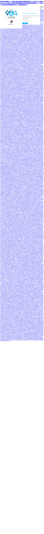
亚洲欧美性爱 (3, 303)
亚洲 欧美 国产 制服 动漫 (37, 44)
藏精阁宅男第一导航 (7, 143)
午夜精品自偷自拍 (8, 299)
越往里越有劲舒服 (25, 161)
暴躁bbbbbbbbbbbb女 (22, 172)
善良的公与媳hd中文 (9, 191)
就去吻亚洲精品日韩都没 (31, 156)
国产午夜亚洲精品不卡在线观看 (25, 92)
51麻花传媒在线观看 (9, 127)
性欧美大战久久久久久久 (11, 86)
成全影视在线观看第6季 (37, 331)
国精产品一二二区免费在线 (32, 294)
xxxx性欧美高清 (8, 221)
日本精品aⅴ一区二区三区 (24, 244)
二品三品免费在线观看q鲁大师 (17, 290)
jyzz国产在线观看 (38, 51)
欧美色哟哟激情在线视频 (13, 297)
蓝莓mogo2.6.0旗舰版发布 (29, 70)
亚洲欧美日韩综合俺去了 (8, 112)
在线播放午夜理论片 (33, 260)
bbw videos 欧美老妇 (18, 170)
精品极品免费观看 (38, 318)
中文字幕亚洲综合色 (38, 244)
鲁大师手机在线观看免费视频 (37, 152)
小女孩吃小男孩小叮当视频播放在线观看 (18, 325)
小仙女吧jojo (15, 113)
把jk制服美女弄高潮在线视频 (17, 139)
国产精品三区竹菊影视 (29, 180)
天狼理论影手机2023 (6, 129)
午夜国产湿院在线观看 (36, 332)
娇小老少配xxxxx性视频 (18, 319)
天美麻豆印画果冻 (40, 84)
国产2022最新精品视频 (25, 142)
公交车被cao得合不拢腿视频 (12, 169)
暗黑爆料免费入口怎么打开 (33, 28)
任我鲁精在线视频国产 (37, 210)
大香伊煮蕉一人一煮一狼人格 (8, 303)
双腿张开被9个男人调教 (28, 107)
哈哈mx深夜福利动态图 (19, 89)
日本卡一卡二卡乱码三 (22, 95)
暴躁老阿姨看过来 (5, 152)
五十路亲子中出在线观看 (20, 169)
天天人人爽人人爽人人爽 (38, 149)
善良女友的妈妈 (37, 109)
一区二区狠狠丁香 (23, 180)
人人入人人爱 (32, 27)
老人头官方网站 (8, 192)
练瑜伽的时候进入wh (15, 98)
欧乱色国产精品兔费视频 (40, 58)
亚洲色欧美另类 (37, 52)
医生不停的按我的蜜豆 (8, 213)
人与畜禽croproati (10, 295)
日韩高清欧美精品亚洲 (9, 28)
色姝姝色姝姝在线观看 (18, 102)
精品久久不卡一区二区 (21, 186)
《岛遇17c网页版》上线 (27, 257)
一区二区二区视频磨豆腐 (34, 288)
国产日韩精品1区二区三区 (21, 197)
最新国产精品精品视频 (6, 306)
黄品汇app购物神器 (22, 105)
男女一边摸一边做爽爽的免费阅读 (33, 199)
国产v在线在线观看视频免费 (29, 48)
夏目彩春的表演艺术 (40, 131)
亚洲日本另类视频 (15, 162)
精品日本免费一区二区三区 (38, 27)
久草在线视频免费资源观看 (25, 316)
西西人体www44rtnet (23, 87)
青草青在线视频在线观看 (22, 143)
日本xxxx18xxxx (20, 316)
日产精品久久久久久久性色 (33, 77)
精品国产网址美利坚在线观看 (33, 171)
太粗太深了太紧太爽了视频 (16, 277)
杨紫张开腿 (25, 109)
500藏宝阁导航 (14, 263)
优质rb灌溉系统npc (29, 83)
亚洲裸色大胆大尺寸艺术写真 (31, 336)
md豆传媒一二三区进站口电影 (12, 90)
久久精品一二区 (20, 334)
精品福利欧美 (4, 28)
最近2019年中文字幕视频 (25, 199)
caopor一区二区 (32, 212)
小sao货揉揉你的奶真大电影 (19, 41)
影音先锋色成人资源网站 (8, 190)
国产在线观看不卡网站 (35, 159)
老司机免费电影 (39, 77)
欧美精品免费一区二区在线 (16, 136)
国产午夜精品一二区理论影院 (17, 158)
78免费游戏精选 (22, 309)
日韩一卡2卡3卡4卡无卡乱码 (4, 269)
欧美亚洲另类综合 (26, 29)
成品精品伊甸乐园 (12, 266)
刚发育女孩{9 (10, 263)
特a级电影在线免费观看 (19, 43)
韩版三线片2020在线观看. (33, 110)
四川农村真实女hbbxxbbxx (14, 118)
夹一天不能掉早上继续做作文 (14, 197)
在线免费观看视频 (16, 142)
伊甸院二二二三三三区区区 (14, 174)
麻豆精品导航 (22, 247)
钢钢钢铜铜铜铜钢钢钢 (5, 101)
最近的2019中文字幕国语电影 (14, 196)
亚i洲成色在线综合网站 (37, 257)
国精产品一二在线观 (7, 280)
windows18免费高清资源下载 (24, 243)
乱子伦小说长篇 (39, 253)
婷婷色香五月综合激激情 (14, 128)
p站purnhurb (23, 70)
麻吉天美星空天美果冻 (32, 64)
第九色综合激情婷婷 (12, 332)
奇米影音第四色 (22, 227)
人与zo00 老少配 (38, 87)
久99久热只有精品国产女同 (11, 281)
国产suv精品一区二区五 (34, 259)
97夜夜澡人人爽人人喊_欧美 (26, 176)
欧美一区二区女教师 (12, 92)
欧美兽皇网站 (6, 113)
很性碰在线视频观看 (30, 206)
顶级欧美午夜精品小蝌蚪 (9, 126)
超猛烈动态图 (15, 111)
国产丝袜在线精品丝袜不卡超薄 (20, 336)
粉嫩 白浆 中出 (6, 243)
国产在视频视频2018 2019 (17, 49)
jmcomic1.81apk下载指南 (35, 74)
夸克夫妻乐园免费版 (28, 295)
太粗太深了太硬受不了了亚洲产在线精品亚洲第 (8, 142)
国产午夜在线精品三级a (33, 224)
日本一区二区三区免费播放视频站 (25, 200)
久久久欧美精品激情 (14, 318)
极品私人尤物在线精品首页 (23, 310)
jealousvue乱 (26, 74)
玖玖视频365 (33, 87)
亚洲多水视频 (37, 155)
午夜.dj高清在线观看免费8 (29, 277)
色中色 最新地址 (27, 203)
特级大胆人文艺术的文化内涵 (6, 297)
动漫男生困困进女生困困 (27, 284)
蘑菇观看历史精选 (32, 49)
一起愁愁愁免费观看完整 (11, 102)
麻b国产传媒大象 (24, 196)
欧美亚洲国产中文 (16, 221)
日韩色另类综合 (5, 323)
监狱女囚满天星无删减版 (11, 99)
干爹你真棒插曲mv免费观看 (24, 255)
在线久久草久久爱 (18, 210)
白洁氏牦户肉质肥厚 (9, 302)
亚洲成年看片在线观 (37, 63)
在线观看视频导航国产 (37, 92)
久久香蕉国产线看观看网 (6, 317)
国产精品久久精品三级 (10, 274)
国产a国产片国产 (20, 162)
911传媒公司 (39, 256)
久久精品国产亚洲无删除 (15, 253)
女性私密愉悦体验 (4, 331)
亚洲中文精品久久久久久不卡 (15, 124)
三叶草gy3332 (15, 134)
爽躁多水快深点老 (4, 215)
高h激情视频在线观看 (36, 236)
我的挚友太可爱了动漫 (40, 326)
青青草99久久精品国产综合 (30, 109)
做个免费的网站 (10, 63)
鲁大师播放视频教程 (33, 114)
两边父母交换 (21, 284)
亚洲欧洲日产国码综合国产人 (28, 238)
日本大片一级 (18, 306)
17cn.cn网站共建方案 (3, 325)
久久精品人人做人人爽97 (21, 74)
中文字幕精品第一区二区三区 (24, 154)
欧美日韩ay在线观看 (13, 222)
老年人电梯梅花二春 (25, 252)
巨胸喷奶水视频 (34, 266)
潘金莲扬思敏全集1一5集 (33, 278)
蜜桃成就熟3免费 (32, 126)
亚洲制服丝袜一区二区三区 (13, 291)
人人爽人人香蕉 (26, 186)
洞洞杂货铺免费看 (11, 244)
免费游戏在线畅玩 (17, 99)
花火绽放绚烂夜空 (7, 194)
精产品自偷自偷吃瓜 (38, 203)
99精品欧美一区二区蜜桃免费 (38, 83)
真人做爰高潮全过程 (20, 57)
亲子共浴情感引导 (23, 121)
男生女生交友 (20, 118)
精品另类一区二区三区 (12, 61)
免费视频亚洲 (41, 155)
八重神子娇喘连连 (30, 168)
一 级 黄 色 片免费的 (20, 205)
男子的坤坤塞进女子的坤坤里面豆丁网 (14, 181)
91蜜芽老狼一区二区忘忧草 (10, 265)
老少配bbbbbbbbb (11, 158)
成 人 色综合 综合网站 (38, 200)
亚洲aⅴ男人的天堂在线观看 (17, 180)
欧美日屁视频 (4, 126)
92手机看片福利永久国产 (6, 92)
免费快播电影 (2, 128)
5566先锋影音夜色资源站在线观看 (7, 298)
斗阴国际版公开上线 (21, 109)
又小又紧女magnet (5, 222)
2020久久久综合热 (11, 105)
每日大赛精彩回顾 (11, 276)
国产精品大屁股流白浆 (31, 112)
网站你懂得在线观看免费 (29, 266)
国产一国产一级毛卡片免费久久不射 (5, 120)
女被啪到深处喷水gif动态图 (13, 114)
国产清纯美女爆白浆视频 (5, 155)
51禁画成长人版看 (30, 90)
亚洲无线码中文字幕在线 (6, 291)
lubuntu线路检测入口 (41, 269)
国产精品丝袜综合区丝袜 (6, 180)
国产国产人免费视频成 (12, 329)
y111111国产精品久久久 (27, 136)
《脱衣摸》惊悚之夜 (33, 51)
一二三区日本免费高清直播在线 (34, 54)
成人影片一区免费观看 (22, 262)
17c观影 (38, 281)
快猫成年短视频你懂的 (34, 281)
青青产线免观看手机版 (20, 304)
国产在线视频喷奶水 (22, 33)
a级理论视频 (25, 209)
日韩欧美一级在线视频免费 (18, 184)
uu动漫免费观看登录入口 (34, 121)
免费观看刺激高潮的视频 (34, 253)
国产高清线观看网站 (18, 282)
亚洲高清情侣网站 (4, 51)
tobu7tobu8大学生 (9, 278)
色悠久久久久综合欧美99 (38, 247)
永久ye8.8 (35, 175)
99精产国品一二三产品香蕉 (36, 191)
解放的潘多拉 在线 (40, 194)
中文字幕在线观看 (31, 225)
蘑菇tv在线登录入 (2, 190)
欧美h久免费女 (30, 102)
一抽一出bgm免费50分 (35, 168)
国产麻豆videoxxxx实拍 (25, 337)
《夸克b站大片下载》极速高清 (9, 111)
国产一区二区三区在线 (38, 186)
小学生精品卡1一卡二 (7, 164)
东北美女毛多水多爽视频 (18, 61)
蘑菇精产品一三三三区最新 (29, 127)
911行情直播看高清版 (40, 238)
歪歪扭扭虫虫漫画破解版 (13, 55)
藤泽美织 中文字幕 (27, 28)
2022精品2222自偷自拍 (13, 170)
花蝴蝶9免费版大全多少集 (23, 303)
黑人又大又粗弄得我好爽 (15, 161)
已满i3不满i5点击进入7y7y (11, 271)
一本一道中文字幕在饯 (14, 252)
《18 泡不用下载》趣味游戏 (10, 249)
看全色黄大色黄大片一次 (19, 35)
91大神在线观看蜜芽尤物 (30, 111)
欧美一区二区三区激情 (31, 272)
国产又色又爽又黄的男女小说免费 (17, 322)
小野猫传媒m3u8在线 (24, 165)
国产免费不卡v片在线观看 (16, 303)
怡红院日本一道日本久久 (37, 79)
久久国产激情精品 (27, 79)
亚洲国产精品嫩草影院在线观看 (25, 164)
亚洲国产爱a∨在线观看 (17, 29)
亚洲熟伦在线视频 (19, 318)
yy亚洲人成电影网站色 (18, 73)
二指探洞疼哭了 (8, 284)
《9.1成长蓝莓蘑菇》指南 (38, 320)
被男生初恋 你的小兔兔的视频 (21, 159)
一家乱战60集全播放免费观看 (7, 246)
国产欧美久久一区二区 (8, 118)
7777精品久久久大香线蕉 (37, 91)
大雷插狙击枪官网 (18, 256)
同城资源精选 (4, 249)
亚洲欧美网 (29, 319)
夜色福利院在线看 (19, 263)
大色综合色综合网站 (40, 250)
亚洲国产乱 (3, 133)
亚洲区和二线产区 (30, 194)
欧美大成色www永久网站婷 (11, 43)
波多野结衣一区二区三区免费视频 (7, 231)
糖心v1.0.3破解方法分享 (35, 132)
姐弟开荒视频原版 (12, 206)
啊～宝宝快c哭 (20, 64)
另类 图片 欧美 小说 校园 (12, 336)
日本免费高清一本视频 (38, 303)
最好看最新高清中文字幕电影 (10, 96)
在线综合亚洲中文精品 (31, 85)
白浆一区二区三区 (14, 275)
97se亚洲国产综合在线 (36, 172)
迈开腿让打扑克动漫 (33, 209)
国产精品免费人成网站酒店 (37, 237)
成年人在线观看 (12, 65)
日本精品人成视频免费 (39, 260)
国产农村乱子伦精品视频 (14, 57)
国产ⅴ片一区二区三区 (9, 151)
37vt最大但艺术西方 (33, 41)
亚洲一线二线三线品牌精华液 (9, 154)
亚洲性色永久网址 (40, 36)
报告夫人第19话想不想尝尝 (24, 120)
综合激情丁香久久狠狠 (18, 329)
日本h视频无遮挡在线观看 (27, 114)
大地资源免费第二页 (3, 70)
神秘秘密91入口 (12, 83)
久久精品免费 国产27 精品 (32, 255)
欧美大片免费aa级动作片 (10, 91)
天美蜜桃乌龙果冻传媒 (27, 326)
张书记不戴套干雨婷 (14, 298)
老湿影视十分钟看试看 (10, 331)
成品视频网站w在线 (41, 189)
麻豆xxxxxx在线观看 (27, 328)
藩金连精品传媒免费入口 (16, 150)
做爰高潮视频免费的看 (10, 139)
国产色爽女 (14, 63)
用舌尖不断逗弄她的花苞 (7, 211)
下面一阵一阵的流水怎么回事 (10, 203)
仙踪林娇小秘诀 (36, 192)
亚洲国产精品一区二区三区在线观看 (12, 171)
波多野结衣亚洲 (35, 214)
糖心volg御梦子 (6, 115)
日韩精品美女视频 (6, 107)
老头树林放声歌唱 (24, 115)
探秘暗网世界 (23, 288)
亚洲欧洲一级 (16, 249)
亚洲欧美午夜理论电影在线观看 (11, 168)
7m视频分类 (31, 236)
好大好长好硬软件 (37, 279)
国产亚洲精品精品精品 (22, 181)
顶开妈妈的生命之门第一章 (21, 140)
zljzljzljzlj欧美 (23, 49)
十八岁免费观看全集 (38, 196)
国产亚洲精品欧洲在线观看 (24, 293)
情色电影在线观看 (26, 232)
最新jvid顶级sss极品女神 (6, 332)
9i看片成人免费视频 (6, 276)
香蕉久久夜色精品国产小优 (25, 25)
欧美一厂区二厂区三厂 (19, 212)
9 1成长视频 (6, 89)
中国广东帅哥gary (34, 301)
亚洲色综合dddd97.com (39, 309)
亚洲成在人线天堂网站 (25, 128)
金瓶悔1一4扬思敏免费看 (31, 297)
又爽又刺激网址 (24, 170)
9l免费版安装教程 (30, 254)
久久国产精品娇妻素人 (20, 252)
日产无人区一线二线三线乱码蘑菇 (16, 123)
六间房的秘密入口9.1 (31, 47)
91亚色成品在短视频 (6, 326)
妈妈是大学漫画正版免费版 (12, 232)
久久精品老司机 (34, 217)
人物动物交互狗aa (12, 236)
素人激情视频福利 (13, 256)
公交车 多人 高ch (22, 80)
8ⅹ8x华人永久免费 (27, 77)
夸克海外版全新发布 (22, 299)
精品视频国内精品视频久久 (24, 102)
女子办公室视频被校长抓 (8, 256)
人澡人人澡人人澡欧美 (5, 214)
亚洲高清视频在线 (24, 61)
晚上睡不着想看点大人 (30, 30)
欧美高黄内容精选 (16, 317)
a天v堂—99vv (12, 148)
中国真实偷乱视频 (39, 195)
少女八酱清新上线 (10, 146)
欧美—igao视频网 (13, 319)
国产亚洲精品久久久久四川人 (20, 171)
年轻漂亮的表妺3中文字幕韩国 (27, 269)
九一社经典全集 (39, 32)
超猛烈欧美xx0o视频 (37, 120)
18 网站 (40, 104)
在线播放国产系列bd (8, 318)
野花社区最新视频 (29, 323)
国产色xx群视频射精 (12, 175)
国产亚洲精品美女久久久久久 (4, 146)
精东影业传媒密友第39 (16, 326)
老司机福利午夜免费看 (5, 172)
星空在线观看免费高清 (28, 27)
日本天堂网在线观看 (20, 236)
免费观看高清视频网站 (19, 337)
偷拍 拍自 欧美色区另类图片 (27, 202)
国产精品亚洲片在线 (30, 244)
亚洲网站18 (29, 187)
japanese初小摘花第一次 (5, 102)
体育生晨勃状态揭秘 (34, 268)
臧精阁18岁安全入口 (3, 272)
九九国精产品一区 (14, 46)
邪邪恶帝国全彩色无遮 (17, 83)
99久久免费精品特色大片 (32, 35)
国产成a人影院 (39, 110)
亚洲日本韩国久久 (8, 35)
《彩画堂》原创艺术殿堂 (35, 276)
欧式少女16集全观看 (16, 254)
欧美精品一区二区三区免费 (20, 268)
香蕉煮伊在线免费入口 (35, 43)
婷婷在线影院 (26, 296)
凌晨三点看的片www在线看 (6, 83)
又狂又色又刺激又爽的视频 (27, 246)
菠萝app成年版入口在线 (10, 257)
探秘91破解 (29, 260)
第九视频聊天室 (22, 150)
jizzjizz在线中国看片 (14, 137)
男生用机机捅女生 (4, 171)
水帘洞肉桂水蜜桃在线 (5, 49)
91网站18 (36, 272)
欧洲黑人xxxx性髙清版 (27, 227)
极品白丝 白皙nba (4, 130)
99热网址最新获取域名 (15, 45)
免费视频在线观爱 (41, 321)
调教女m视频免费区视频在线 (20, 133)
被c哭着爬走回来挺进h (22, 86)
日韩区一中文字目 (31, 89)
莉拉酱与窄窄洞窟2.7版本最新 (18, 115)
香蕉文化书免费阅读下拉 (37, 184)
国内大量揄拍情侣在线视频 (34, 269)
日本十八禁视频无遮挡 (5, 39)
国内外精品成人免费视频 (18, 129)
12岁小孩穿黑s (24, 96)
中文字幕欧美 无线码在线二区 (31, 115)
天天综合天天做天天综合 (20, 321)
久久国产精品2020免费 (15, 231)
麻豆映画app (31, 339)
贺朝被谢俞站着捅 (31, 332)
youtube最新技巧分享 (18, 30)
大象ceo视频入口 (37, 60)
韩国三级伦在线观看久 (11, 29)
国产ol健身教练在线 (23, 281)
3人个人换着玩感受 (14, 28)
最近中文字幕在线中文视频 (21, 79)
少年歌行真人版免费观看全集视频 (19, 246)
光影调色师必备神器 (5, 63)
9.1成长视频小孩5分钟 (25, 76)
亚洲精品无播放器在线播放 (23, 265)
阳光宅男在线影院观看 (18, 281)
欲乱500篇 (20, 151)
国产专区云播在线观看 (38, 154)
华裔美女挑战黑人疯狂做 (8, 177)
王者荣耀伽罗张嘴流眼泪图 (36, 262)
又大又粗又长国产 (2, 213)
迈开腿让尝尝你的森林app (33, 312)
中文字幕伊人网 (15, 304)
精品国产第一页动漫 (38, 255)
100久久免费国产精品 (20, 177)
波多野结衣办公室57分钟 (5, 335)
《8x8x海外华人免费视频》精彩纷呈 (33, 80)
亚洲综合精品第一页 (16, 172)
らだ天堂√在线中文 (21, 301)
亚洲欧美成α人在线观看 (31, 329)
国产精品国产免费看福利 (37, 111)
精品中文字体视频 (34, 228)
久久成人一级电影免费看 (25, 64)
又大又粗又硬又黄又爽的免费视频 (37, 181)
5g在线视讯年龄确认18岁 (25, 137)
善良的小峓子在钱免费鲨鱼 (6, 254)
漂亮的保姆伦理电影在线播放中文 (6, 300)
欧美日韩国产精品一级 (11, 101)
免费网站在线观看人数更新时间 (12, 145)
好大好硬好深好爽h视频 (15, 151)
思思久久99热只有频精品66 (10, 323)
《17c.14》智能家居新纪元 (26, 58)
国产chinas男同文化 (7, 149)
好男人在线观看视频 (34, 234)
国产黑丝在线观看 (35, 38)
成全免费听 (35, 212)
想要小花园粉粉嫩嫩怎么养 (25, 279)
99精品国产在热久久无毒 (10, 288)
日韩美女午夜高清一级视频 (16, 68)
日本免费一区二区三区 (23, 83)
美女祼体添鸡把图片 (7, 293)
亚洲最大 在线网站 (30, 302)
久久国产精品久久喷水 (40, 231)
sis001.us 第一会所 (13, 328)
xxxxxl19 (16, 259)
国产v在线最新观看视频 (23, 276)
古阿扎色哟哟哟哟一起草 (9, 70)
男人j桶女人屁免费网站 (33, 271)
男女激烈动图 (28, 196)
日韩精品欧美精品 (19, 121)
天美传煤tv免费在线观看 (25, 302)
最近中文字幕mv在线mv (31, 315)
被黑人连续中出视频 (32, 200)
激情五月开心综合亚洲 (5, 88)
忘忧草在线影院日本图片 (20, 114)
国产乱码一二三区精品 (21, 211)
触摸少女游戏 (8, 312)
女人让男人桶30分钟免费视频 (5, 287)
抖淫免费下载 (18, 243)
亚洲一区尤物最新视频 (31, 241)
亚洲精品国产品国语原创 (3, 50)
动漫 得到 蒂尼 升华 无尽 (27, 45)
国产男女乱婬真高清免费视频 (34, 328)
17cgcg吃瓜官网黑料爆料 (17, 240)
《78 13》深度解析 (30, 325)
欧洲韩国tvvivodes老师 (30, 117)
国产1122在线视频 (35, 33)
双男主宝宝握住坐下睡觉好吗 (28, 301)
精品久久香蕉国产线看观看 (22, 127)
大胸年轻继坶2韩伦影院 (11, 49)
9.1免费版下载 (17, 328)
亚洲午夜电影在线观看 (38, 151)
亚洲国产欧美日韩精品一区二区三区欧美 (31, 67)
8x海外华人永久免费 (15, 334)
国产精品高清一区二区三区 (37, 165)
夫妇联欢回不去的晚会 (21, 98)
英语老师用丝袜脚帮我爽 (15, 285)
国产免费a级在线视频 (7, 260)
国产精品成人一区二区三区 (15, 117)
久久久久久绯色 (4, 124)
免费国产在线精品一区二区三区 (19, 332)
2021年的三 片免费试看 (22, 174)
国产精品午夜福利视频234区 (26, 57)
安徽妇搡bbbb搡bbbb (25, 90)
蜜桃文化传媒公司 (13, 35)
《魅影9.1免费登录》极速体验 (38, 167)
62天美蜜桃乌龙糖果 (22, 235)
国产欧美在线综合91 (12, 165)
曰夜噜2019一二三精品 (26, 89)
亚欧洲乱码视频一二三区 (27, 190)
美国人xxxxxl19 (37, 316)
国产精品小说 (8, 65)
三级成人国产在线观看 (16, 52)
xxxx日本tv (5, 80)
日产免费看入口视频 (5, 244)
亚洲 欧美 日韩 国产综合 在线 (7, 339)
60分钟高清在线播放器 (25, 194)
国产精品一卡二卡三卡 (22, 295)
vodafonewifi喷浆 (36, 329)
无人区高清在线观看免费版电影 (5, 329)
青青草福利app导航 (16, 234)
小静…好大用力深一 (13, 255)
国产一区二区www (5, 68)
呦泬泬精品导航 (4, 96)
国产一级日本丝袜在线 (32, 26)
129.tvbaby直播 (41, 52)
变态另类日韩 (23, 307)
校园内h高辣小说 (15, 219)
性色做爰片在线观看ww (32, 108)
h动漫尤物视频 (30, 104)
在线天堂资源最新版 (24, 323)
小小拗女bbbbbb (37, 108)
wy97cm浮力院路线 (4, 44)
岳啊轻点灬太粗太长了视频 (30, 331)
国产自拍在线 (20, 176)
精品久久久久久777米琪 (16, 273)
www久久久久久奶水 (3, 322)
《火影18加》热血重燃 (20, 167)
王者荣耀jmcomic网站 (14, 133)
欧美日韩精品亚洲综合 (10, 130)
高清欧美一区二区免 (14, 167)
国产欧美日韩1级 (9, 124)
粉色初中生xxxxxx (25, 320)
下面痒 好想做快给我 (3, 212)
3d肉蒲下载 (6, 227)
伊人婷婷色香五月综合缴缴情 (6, 255)
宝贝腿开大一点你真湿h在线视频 (37, 30)
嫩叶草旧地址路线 (26, 133)
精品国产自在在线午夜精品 (20, 134)
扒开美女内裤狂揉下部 (33, 105)
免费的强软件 (24, 335)
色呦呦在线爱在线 (10, 173)
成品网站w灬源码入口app (12, 132)
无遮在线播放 (25, 38)
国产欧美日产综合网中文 (30, 175)
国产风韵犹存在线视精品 (39, 174)
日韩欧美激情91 (32, 79)
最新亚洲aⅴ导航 (19, 274)
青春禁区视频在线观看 (32, 186)
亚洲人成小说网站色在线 (9, 322)
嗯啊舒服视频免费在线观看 (4, 85)
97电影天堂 (4, 52)
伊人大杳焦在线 (29, 216)
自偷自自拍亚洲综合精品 (38, 287)
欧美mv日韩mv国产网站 (6, 159)
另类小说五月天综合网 (3, 110)
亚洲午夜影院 (40, 192)
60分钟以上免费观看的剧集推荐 (33, 250)
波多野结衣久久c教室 (5, 162)
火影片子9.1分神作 (3, 93)
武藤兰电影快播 (33, 202)
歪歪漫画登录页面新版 (30, 178)
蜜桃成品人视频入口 (13, 164)
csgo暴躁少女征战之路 (34, 146)
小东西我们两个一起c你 (25, 233)
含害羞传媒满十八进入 (17, 216)
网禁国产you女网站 (25, 32)
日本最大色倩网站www (25, 322)
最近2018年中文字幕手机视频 (14, 272)
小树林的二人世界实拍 (35, 239)
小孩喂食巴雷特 (6, 304)
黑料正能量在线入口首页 (9, 273)
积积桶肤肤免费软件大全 (13, 210)
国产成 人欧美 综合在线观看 (37, 73)
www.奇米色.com (19, 137)
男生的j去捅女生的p (17, 284)
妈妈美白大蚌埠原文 (15, 110)
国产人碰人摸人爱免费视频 (9, 212)
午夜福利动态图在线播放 (10, 215)
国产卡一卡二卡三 (40, 239)
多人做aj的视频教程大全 (15, 186)
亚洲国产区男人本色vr (29, 66)
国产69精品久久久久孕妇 (30, 300)
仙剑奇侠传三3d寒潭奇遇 (36, 290)
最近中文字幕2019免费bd (26, 278)
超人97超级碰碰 (33, 307)
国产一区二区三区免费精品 (26, 41)
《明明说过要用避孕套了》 (5, 30)
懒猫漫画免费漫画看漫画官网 (18, 155)
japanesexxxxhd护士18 (34, 177)
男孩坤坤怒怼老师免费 (27, 219)
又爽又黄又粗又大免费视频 (9, 93)
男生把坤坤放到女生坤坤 (7, 328)
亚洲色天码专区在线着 (32, 232)
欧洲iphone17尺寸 (12, 338)
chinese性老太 (24, 132)
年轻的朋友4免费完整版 (16, 224)
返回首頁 (25, 23)
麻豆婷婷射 (40, 124)
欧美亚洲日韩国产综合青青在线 (4, 232)
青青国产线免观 (4, 98)
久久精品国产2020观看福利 (28, 221)
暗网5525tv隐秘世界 (40, 265)
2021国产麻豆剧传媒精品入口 (10, 147)
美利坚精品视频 (14, 70)
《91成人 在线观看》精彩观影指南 (16, 302)
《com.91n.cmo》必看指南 (29, 282)
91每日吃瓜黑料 (14, 218)
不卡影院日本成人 (31, 92)
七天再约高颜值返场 (27, 105)
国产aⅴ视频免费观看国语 (31, 44)
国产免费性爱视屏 (5, 43)
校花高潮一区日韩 (33, 140)
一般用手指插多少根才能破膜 (39, 42)
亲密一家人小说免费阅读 (36, 233)
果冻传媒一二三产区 (23, 193)
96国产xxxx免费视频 (33, 196)
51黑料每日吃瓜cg (2, 176)
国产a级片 (19, 84)
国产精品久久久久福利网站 (10, 44)
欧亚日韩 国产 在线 (15, 74)
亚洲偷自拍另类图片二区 (5, 105)
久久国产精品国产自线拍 (24, 260)
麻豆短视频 (23, 203)
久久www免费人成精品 (19, 199)
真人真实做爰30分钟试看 (23, 217)
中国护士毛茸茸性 (18, 175)
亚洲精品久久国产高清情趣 (31, 71)
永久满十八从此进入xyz (17, 276)
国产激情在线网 (35, 339)
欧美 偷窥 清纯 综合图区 (13, 306)
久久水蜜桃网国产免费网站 (3, 36)
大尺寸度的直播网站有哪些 (13, 159)
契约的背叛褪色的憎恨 (20, 297)
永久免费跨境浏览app (18, 92)
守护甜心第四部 (20, 110)
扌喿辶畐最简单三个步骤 (33, 183)
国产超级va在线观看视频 (13, 268)
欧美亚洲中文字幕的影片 (37, 338)
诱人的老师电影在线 (20, 39)
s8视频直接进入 (30, 274)
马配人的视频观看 (4, 64)
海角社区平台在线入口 (11, 202)
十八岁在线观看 (22, 136)
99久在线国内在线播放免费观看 (9, 66)
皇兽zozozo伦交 (18, 300)
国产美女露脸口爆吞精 (7, 268)
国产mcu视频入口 (32, 169)
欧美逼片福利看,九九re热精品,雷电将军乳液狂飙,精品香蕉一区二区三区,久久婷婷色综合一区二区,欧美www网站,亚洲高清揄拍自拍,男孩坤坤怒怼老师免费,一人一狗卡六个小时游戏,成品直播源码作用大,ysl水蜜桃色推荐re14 (22, 3)
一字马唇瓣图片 (9, 241)
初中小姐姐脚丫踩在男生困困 (15, 278)
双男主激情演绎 (13, 260)
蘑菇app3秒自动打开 (15, 36)
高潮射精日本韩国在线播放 (33, 158)
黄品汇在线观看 (33, 45)
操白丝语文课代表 (22, 93)
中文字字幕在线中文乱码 (15, 156)
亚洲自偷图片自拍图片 (18, 168)
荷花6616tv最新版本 (32, 230)
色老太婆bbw (7, 181)
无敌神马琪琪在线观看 (17, 88)
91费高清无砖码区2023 (12, 208)
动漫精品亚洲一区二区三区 (6, 316)
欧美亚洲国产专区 (37, 113)
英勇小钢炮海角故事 (24, 46)
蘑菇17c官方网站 (18, 63)
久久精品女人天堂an (38, 285)
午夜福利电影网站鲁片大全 (14, 51)
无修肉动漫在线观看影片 (12, 233)
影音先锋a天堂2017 (17, 309)
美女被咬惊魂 (3, 48)
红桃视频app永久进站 (24, 319)
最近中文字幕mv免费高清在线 (13, 243)
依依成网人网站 (21, 271)
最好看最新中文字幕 (32, 93)
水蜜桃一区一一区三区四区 (3, 320)
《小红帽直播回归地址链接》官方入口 (22, 331)
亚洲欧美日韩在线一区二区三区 (21, 250)
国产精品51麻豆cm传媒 (40, 99)
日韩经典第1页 (5, 307)
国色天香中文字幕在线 (22, 69)
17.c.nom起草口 (38, 217)
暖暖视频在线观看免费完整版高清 (32, 76)
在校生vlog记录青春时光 (32, 203)
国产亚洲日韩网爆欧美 (11, 88)
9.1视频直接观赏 (28, 99)
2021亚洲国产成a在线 (5, 202)
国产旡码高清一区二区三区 (33, 284)
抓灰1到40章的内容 (27, 197)
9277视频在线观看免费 (32, 279)
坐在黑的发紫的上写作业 (31, 120)
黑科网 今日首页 (28, 281)
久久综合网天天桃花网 (30, 38)
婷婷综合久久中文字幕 (36, 101)
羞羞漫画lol (16, 236)
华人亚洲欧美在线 (6, 61)
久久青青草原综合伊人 (29, 65)
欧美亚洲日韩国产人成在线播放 (34, 189)
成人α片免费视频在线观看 (16, 60)
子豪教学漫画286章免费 (35, 124)
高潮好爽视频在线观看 (4, 183)
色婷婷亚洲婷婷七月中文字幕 (32, 313)
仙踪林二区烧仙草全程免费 (39, 69)
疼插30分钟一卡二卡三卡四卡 (22, 339)
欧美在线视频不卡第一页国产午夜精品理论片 (16, 312)
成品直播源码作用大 (31, 296)
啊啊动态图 (26, 299)
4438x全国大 (27, 126)
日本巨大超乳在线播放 (21, 209)
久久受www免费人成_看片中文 (18, 67)
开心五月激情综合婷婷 (16, 191)
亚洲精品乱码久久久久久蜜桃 (23, 124)
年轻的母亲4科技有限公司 (34, 98)
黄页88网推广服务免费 (12, 309)
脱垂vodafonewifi (21, 254)
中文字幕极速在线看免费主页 (25, 158)
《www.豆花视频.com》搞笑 (34, 249)
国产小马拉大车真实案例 (18, 165)
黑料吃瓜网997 (9, 77)
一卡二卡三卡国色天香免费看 (18, 96)
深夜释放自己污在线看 (28, 259)
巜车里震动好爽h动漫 (23, 65)
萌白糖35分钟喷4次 (27, 60)
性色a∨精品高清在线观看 (3, 240)
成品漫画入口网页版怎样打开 (24, 145)
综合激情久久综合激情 (30, 101)
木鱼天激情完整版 (2, 250)
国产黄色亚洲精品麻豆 (33, 326)
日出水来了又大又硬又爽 (14, 250)
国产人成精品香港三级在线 (20, 47)
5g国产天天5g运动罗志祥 (34, 187)
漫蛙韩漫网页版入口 (16, 195)
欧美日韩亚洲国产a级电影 (5, 158)
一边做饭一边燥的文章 (10, 290)
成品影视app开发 (22, 106)
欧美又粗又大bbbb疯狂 (35, 323)
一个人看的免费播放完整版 (20, 287)
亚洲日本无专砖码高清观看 (4, 173)
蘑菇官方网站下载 (39, 301)
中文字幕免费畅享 (26, 291)
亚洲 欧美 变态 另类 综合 (24, 139)
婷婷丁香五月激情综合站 (15, 313)
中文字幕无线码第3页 (9, 41)
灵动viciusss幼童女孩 (22, 146)
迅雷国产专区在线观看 (8, 193)
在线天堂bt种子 (39, 114)
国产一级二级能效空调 (38, 322)
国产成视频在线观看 (34, 193)
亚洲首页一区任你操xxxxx (38, 336)
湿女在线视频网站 (38, 294)
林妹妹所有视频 (41, 112)
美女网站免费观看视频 (34, 218)
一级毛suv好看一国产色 (23, 338)
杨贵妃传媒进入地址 (20, 51)
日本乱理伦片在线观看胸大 (3, 123)
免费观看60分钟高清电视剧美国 (9, 258)
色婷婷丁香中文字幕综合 (9, 52)
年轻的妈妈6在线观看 (27, 211)
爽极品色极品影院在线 (7, 252)
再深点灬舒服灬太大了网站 (35, 274)
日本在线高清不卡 (35, 194)
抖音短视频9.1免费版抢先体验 (23, 117)
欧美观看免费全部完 (36, 296)
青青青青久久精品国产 (30, 306)
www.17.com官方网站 (36, 206)
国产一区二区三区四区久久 (4, 184)
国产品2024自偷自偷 (39, 259)
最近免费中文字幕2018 (30, 205)
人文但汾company (6, 309)
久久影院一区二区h (31, 118)
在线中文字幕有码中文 (4, 277)
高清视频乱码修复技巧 (17, 239)
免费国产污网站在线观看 (27, 98)
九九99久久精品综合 (7, 338)
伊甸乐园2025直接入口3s (17, 189)
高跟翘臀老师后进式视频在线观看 (4, 106)
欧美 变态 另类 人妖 (11, 172)
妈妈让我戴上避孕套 (38, 140)
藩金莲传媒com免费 (20, 173)
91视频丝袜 (14, 212)
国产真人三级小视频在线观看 (18, 206)
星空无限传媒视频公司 (28, 307)
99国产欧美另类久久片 (17, 65)
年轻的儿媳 (20, 191)
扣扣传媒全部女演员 (21, 107)
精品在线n (25, 336)
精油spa (5, 313)
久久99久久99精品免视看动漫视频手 (34, 96)
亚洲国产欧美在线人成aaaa (10, 189)
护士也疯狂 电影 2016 (21, 45)
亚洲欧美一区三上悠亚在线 (17, 244)
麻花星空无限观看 (7, 236)
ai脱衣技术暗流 (13, 246)
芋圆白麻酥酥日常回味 (36, 161)
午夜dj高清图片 (4, 33)
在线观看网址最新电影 (31, 142)
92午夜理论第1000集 (14, 177)
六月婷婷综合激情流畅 (3, 32)
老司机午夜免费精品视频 (16, 235)
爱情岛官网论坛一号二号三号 (13, 140)
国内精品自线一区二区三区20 (27, 218)
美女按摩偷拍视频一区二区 (33, 170)
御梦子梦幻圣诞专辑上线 (27, 195)
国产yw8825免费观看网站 (9, 325)
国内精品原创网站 (38, 219)
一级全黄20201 (7, 48)
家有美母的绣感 (26, 150)
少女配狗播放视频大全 (4, 121)
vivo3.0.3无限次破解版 (37, 315)
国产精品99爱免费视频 (31, 184)
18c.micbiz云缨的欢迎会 (6, 132)
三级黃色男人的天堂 (29, 124)
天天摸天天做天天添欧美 (30, 210)
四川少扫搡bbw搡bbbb (35, 238)
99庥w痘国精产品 (26, 52)
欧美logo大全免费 (36, 117)
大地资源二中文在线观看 (5, 82)
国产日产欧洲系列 (32, 113)
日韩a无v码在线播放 (37, 95)
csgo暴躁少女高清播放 (35, 61)
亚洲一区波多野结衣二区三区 (17, 203)
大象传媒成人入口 (37, 49)
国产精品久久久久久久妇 (38, 45)
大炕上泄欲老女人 (25, 167)
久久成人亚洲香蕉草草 (35, 84)
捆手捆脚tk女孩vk (36, 240)
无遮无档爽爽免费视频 (18, 120)
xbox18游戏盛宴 (40, 304)
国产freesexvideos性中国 (20, 38)
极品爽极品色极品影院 (37, 297)
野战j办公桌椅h (24, 67)
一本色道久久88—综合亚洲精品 (25, 192)
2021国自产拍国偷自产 (6, 165)
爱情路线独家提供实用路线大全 (19, 50)
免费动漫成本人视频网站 (10, 240)
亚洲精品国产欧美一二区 (32, 25)
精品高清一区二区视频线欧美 (31, 263)
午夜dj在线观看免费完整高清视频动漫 (8, 54)
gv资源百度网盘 (14, 121)
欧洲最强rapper (15, 38)
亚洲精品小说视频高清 (9, 224)
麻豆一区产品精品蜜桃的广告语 (9, 150)
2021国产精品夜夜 (40, 43)
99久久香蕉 (29, 88)
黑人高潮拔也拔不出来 (24, 168)
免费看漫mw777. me (32, 316)
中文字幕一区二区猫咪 (23, 99)
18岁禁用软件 (37, 337)
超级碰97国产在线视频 (35, 104)
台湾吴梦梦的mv (12, 48)
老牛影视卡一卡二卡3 (37, 169)
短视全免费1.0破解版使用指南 (11, 307)
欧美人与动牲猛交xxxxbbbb (14, 211)
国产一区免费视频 (6, 336)
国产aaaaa (30, 145)
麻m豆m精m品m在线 (25, 206)
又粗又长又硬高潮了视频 (26, 271)
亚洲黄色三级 (26, 47)
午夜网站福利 (20, 156)
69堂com (33, 83)
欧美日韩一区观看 (10, 304)
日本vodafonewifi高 (17, 262)
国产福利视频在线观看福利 (25, 312)
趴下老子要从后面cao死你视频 (24, 225)
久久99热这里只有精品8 (32, 52)
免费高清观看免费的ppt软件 (31, 322)
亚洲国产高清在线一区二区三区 (26, 82)
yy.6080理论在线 (21, 317)
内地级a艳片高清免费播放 (15, 127)
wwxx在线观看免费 (27, 148)
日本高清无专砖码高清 (9, 58)
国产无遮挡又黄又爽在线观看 (18, 44)
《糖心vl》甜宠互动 (12, 228)
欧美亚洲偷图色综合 (29, 193)
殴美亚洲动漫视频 (30, 162)
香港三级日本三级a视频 (4, 281)
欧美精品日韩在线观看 (31, 91)
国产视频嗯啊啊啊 (4, 74)
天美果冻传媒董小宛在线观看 (31, 318)
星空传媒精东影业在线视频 (23, 178)
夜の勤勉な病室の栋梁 (28, 140)
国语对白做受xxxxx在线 (34, 317)
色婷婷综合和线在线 (10, 36)
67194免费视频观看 (12, 259)
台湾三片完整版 (38, 273)
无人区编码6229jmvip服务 (21, 272)
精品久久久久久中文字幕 (35, 102)
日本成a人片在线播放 (3, 104)
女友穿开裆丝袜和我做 (16, 130)
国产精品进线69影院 (17, 192)
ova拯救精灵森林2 (10, 68)
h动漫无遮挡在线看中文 (40, 211)
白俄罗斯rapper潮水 (28, 43)
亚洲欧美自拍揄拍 (9, 137)
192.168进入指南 (16, 86)
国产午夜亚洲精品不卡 (6, 71)
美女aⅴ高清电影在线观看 (32, 309)
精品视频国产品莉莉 (7, 250)
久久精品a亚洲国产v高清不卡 (34, 319)
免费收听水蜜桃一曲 (22, 328)
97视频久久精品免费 (19, 104)
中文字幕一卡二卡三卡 (14, 213)
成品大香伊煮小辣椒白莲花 (30, 50)
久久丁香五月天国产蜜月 (38, 115)
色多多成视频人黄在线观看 (8, 136)
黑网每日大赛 (10, 109)
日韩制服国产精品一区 (3, 69)
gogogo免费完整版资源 (34, 173)
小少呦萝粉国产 (22, 29)
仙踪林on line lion (12, 153)
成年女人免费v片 (33, 130)
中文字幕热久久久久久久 (4, 29)
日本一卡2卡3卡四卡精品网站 (14, 209)
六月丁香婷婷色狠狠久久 (22, 36)
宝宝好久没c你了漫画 (38, 86)
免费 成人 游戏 (10, 162)
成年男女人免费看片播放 (25, 129)
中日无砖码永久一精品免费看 (9, 315)
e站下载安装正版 (27, 174)
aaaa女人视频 (8, 84)
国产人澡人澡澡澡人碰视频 (17, 154)
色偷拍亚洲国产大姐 (36, 325)
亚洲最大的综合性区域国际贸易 (16, 310)
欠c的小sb (28, 215)
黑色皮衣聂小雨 (31, 208)
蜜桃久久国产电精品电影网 (30, 63)
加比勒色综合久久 (18, 145)
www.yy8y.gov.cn (20, 128)
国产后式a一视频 (14, 320)
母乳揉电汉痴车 (31, 291)
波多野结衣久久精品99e (38, 307)
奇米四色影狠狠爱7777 (10, 277)
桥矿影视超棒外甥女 (3, 278)
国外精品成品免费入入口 (8, 131)
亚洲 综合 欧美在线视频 (5, 321)
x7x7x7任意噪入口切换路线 (25, 153)
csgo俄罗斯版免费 (8, 69)
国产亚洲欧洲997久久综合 (4, 90)
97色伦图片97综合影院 (11, 294)
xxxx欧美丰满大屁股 (32, 42)
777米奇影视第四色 (7, 279)
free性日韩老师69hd (7, 196)
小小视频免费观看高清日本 (27, 317)
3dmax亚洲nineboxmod (16, 66)
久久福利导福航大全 (41, 249)
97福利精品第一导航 (35, 36)
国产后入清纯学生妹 (10, 113)
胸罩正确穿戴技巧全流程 (22, 273)
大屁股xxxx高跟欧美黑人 (36, 90)
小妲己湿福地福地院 (6, 210)
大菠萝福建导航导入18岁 (34, 295)
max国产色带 (2, 89)
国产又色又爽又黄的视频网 (5, 208)
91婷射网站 (26, 313)
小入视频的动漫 (13, 300)
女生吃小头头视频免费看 (26, 55)
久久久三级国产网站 (16, 48)
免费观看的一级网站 (17, 87)
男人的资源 (29, 209)
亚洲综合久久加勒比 (3, 151)
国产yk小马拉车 (28, 183)
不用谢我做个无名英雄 (20, 269)
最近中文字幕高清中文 (19, 233)
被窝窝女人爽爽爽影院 (16, 105)
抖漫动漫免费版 (5, 225)
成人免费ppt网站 (9, 174)
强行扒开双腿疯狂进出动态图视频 (10, 73)
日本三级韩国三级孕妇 (18, 152)
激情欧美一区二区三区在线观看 (20, 232)
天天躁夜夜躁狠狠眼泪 (5, 38)
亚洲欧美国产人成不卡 (9, 32)
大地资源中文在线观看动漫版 (8, 117)
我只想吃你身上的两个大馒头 (35, 221)
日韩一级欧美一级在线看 (24, 63)
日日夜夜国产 (10, 205)
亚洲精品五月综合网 (30, 243)
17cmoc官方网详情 (39, 310)
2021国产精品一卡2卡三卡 (15, 95)
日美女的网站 (12, 33)
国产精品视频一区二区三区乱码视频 (19, 294)
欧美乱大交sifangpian (38, 107)
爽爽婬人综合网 (6, 337)
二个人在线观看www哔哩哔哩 (16, 80)
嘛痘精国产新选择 (17, 299)
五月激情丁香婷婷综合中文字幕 (12, 89)
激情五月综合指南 (32, 136)
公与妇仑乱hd (4, 224)
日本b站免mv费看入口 (12, 335)
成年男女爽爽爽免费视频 (38, 139)
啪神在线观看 (28, 96)
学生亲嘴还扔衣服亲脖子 (17, 315)
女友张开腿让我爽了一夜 (31, 139)
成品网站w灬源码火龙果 (26, 280)
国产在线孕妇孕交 (18, 46)
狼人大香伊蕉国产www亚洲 (29, 275)
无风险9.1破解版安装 (10, 39)
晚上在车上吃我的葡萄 (40, 193)
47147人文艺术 (19, 293)
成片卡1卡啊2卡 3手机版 (4, 60)
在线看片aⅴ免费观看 (16, 33)
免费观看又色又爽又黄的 (22, 224)
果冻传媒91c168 (12, 284)
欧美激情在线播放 (2, 296)
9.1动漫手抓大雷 (32, 57)
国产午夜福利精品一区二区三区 (6, 199)
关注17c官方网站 (3, 35)
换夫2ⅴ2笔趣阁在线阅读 (10, 74)
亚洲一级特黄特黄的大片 (19, 90)
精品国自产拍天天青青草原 (26, 113)
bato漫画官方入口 (32, 60)
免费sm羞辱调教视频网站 (28, 69)
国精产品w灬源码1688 (38, 232)
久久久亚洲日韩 (16, 147)
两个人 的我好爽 (10, 123)
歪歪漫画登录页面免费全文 (6, 55)
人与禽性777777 (2, 252)
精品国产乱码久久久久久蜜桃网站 (33, 133)
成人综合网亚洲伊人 (32, 287)
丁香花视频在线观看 (32, 285)
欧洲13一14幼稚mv (27, 230)
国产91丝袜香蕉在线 (40, 288)
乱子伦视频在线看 (11, 239)
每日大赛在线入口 (39, 153)
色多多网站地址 (25, 39)
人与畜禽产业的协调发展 (4, 67)
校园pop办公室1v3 (8, 79)
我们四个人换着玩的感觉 (30, 73)
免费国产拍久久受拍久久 (22, 313)
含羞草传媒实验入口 (3, 79)
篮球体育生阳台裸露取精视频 (9, 176)
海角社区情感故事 (4, 241)
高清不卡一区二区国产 (34, 231)
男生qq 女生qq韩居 (31, 29)
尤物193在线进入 (27, 189)
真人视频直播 (25, 205)
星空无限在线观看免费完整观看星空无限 (28, 321)
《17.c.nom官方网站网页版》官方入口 (5, 197)
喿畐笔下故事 (32, 257)
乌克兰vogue (10, 107)
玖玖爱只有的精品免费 (8, 133)
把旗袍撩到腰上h (12, 180)
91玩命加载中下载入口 (24, 84)
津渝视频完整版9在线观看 (19, 85)
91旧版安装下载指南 (23, 183)
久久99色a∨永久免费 (32, 155)
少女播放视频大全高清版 (27, 134)
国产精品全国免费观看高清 (6, 175)
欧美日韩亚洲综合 (10, 320)
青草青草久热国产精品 (22, 48)
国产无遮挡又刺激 (26, 294)
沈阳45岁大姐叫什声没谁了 (33, 211)
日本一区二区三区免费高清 (22, 66)
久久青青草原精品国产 (20, 55)
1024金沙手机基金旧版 (21, 219)
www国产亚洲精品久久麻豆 (34, 304)
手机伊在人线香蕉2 (12, 279)
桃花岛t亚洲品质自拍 (36, 89)
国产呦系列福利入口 (37, 93)
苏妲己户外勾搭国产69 (35, 65)
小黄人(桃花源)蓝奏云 (10, 219)
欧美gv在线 (34, 273)
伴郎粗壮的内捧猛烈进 (25, 162)
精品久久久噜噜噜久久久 (3, 302)
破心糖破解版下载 (6, 301)
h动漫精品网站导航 (40, 234)
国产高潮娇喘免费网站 (35, 265)
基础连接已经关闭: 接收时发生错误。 (16, 112)
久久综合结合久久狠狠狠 (31, 149)
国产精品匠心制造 (36, 129)
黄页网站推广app (2, 194)
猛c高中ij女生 (29, 268)
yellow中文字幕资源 (29, 276)
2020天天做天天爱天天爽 (8, 46)
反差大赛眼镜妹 (19, 111)
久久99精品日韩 (41, 109)
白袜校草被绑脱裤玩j (24, 111)
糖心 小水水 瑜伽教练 (11, 87)
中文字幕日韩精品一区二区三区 (37, 335)
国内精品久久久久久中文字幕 (14, 84)
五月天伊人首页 (19, 71)
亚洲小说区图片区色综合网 (35, 143)
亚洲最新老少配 (30, 234)
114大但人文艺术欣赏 (13, 104)
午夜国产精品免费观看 (39, 70)
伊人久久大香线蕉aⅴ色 (34, 195)
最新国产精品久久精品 (29, 222)
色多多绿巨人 (39, 33)
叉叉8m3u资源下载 (39, 272)
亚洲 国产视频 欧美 (19, 275)
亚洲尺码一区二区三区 (27, 253)
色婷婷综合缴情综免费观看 (12, 337)
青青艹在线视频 (11, 178)
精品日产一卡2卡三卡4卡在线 (13, 194)
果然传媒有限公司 (36, 85)
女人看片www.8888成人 (3, 334)
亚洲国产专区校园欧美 (31, 252)
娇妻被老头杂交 (22, 306)
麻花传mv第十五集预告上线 (29, 290)
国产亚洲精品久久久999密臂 (40, 271)
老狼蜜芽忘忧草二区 (12, 280)
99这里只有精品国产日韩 (4, 86)
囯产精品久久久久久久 (4, 219)
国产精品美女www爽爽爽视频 (37, 291)
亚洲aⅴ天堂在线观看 (9, 60)
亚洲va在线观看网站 (22, 60)
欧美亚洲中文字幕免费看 (5, 234)
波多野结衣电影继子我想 (3, 265)
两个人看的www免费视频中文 (38, 241)
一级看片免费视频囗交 (28, 146)
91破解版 (29, 337)
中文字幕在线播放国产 (35, 131)
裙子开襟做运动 (24, 155)
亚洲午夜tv (27, 250)
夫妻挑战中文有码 (27, 49)
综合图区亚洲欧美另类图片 (35, 216)
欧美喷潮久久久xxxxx (28, 132)
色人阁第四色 (13, 299)
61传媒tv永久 (41, 127)
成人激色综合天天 (26, 309)
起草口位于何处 (21, 161)
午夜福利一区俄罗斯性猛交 (39, 246)
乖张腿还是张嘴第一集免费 (36, 306)
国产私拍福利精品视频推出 (36, 277)
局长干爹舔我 (6, 295)
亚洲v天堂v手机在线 (18, 164)
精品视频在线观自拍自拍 (35, 180)
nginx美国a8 (9, 222)
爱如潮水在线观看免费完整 (24, 88)
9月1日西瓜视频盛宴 (14, 47)
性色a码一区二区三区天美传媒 (12, 85)
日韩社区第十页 (17, 217)
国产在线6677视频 (2, 136)
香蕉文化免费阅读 (11, 195)
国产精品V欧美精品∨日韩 (22, 231)
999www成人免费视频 (3, 65)
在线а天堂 (37, 164)
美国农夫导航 (25, 177)
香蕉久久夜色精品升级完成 (24, 149)
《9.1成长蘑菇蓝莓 (25, 334)
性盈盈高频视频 (10, 275)
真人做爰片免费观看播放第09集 (31, 68)
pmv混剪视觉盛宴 (4, 288)
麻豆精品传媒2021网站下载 (24, 123)
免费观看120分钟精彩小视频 (27, 51)
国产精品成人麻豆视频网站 (37, 275)
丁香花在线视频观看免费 (26, 236)
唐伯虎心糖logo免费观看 (37, 225)
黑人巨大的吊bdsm (9, 80)
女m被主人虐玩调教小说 (34, 256)
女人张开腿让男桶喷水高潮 (23, 216)
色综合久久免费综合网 (35, 254)
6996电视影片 (15, 296)
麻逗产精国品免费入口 (36, 178)
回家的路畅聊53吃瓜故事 (24, 175)
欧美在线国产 (12, 254)
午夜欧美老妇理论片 (21, 221)
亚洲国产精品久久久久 (9, 334)
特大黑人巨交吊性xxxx (21, 238)
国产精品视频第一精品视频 (20, 77)
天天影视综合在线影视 (33, 258)
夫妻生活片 (33, 95)
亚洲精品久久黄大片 (14, 58)
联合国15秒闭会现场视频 (29, 273)
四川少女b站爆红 (35, 48)
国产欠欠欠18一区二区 (9, 110)
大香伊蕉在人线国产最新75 (34, 134)
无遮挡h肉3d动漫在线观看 (13, 187)
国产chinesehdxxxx (2, 177)
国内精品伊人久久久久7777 (33, 280)
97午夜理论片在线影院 (25, 104)
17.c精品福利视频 (23, 148)
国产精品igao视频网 (11, 301)
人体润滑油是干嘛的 (37, 227)
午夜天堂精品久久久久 (11, 155)
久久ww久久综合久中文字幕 (23, 215)
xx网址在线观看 (33, 107)
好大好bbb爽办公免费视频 (23, 131)
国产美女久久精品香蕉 (15, 190)
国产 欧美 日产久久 (21, 130)
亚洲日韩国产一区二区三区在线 (12, 321)
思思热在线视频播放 (31, 299)
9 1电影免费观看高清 (12, 30)
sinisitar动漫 (28, 155)
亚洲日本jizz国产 (30, 265)
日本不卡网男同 (13, 149)
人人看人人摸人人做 (3, 147)
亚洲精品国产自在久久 (18, 279)
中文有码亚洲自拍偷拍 (24, 210)
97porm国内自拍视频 (28, 249)
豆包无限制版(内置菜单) (28, 288)
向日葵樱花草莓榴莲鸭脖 (25, 241)
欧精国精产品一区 (15, 64)
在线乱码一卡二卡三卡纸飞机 (32, 123)
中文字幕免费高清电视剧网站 (15, 69)
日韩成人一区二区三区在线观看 (11, 183)
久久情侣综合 (18, 227)
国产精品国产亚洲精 (5, 45)
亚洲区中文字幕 (8, 33)
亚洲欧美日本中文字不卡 (17, 148)
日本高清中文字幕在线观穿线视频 (17, 126)
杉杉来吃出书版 (7, 259)
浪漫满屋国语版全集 (20, 32)
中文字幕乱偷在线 (33, 148)
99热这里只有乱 (10, 38)
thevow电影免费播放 (29, 217)
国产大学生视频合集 (40, 98)
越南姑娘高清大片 (21, 52)
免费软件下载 (26, 268)
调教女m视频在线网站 (11, 115)
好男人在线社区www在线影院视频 (32, 310)
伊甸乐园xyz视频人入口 (12, 217)
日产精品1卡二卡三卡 (4, 161)
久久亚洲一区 (15, 331)
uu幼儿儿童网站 (24, 43)
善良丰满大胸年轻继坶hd (25, 35)
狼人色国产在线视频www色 (19, 280)
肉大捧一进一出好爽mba (17, 91)
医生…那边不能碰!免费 (29, 87)
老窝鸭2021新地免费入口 (23, 214)
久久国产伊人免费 (14, 32)
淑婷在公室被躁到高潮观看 (14, 238)
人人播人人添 (4, 312)
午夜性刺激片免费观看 (25, 112)
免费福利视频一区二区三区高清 (28, 228)
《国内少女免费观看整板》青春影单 (26, 256)
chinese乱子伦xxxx (30, 152)
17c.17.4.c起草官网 (17, 202)
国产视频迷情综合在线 (25, 274)
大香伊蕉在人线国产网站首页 (38, 55)
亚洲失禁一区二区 (12, 192)
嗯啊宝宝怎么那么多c (16, 54)
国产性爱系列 (8, 247)
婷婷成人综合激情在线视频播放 (23, 234)
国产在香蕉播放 (17, 266)
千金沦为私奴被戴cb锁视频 (6, 187)
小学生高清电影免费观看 (11, 225)
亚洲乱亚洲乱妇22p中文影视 (11, 76)
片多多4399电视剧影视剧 (5, 216)
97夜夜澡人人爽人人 (20, 213)
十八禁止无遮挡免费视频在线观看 (34, 82)
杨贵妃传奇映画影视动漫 (11, 184)
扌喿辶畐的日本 (20, 194)
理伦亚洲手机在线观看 (25, 263)
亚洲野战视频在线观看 (9, 95)
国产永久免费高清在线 (38, 298)
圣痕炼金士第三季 (13, 241)
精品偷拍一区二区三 (12, 129)
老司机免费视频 (40, 133)
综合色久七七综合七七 (21, 190)
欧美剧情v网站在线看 (28, 231)
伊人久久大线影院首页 (39, 41)
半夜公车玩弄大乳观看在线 (20, 259)
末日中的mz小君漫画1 (31, 154)
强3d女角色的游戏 (21, 42)
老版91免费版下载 (28, 121)
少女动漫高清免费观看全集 (17, 288)
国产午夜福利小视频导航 (25, 208)
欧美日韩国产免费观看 (32, 174)
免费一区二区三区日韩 (29, 303)
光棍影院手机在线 (22, 230)
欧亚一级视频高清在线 (37, 142)
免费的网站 (6, 99)
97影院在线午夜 (29, 177)
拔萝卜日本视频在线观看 (25, 151)
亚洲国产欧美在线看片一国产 (27, 173)
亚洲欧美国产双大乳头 (40, 145)
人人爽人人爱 (26, 272)
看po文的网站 (15, 39)
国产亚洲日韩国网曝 (3, 127)
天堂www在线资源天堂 (40, 175)
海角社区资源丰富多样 (18, 108)
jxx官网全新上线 (5, 290)
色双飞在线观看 (39, 312)
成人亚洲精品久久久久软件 (33, 58)
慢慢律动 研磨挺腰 (21, 257)
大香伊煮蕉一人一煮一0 (37, 127)
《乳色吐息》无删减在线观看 (24, 239)
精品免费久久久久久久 (24, 73)
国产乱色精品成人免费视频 (27, 304)
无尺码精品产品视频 (9, 161)
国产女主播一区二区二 (26, 42)
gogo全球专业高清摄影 (39, 266)
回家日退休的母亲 (10, 214)
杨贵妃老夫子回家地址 (7, 148)
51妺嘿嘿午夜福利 (36, 112)
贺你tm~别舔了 (34, 70)
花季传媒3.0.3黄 (23, 189)
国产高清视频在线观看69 (30, 214)
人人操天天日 (23, 249)
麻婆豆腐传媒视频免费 (40, 278)
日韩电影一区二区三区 (40, 147)
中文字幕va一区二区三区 (10, 64)
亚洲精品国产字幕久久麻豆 (31, 128)
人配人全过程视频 (27, 285)
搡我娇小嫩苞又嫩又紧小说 (15, 107)
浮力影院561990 (4, 203)
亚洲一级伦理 (19, 249)
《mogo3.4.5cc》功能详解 (28, 235)
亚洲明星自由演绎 (27, 26)
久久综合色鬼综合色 (32, 176)
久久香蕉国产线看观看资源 (14, 79)
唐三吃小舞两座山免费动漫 (24, 152)
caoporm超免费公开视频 (30, 46)
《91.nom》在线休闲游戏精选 (13, 71)
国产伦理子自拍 (34, 69)
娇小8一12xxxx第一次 (11, 234)
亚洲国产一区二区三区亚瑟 (6, 114)
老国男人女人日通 (39, 197)
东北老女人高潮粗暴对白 (38, 64)
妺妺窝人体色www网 (29, 191)
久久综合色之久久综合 (9, 47)
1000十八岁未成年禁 (29, 61)
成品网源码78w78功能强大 (18, 76)
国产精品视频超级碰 (15, 176)
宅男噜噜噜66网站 (7, 153)
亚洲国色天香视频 (18, 200)
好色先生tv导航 (12, 317)
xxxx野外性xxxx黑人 (21, 147)
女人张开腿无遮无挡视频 (6, 140)
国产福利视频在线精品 (25, 329)
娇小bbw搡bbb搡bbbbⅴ (35, 66)
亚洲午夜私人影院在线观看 (29, 262)
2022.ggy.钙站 (41, 23)
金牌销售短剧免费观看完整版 (39, 176)
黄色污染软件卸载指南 (35, 235)
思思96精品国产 (28, 224)
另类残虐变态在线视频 (22, 54)
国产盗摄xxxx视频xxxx (24, 30)
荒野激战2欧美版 (38, 224)
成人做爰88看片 (10, 45)
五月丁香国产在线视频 (10, 134)
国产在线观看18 (2, 66)
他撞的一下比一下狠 (31, 293)
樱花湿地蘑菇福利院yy (19, 132)
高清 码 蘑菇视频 (32, 55)
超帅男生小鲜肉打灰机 (6, 87)
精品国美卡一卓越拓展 (34, 145)
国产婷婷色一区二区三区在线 (29, 181)
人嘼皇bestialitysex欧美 (31, 237)
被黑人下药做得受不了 (28, 95)
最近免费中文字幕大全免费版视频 (32, 150)
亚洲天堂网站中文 (32, 86)
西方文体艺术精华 (36, 29)
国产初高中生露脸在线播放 (23, 300)
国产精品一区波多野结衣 (5, 262)
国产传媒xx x (37, 25)
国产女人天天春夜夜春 (18, 260)
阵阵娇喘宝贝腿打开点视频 (13, 247)
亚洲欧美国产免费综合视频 (35, 213)
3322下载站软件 (25, 85)
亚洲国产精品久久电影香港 (38, 128)
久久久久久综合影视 (38, 202)
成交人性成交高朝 (6, 282)
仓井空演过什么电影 (6, 206)
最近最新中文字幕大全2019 (25, 212)
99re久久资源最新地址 (20, 113)
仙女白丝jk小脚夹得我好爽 (39, 105)
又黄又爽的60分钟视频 (34, 88)
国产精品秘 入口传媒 (26, 287)
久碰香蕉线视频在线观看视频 (26, 110)
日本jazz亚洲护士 (17, 338)
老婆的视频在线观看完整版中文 (34, 215)
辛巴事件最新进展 (24, 191)
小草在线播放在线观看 (37, 50)
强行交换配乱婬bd (38, 313)
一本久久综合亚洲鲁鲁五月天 (31, 298)
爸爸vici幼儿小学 (38, 209)
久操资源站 (38, 158)
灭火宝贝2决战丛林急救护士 (33, 153)
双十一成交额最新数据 (19, 241)
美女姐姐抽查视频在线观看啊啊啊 (32, 32)
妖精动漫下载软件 (40, 121)
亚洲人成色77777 (5, 108)
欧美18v (34, 303)
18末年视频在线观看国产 (3, 174)
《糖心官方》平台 (15, 173)
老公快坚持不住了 (25, 325)
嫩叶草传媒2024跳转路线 (31, 334)
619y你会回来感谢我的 (4, 191)
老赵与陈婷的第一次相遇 (36, 162)
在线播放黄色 (21, 202)
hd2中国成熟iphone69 (30, 39)
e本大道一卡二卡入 (27, 86)
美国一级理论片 (8, 272)
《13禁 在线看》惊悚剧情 (31, 151)
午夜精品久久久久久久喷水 (18, 208)
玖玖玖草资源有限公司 (36, 208)
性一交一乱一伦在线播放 (23, 68)
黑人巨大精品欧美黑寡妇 (36, 302)
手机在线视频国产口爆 (40, 212)
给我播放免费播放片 (11, 296)
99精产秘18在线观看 (5, 205)
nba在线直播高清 (3, 47)
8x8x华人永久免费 (16, 258)
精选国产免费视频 (11, 216)
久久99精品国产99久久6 (33, 197)
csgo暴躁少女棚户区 (38, 26)
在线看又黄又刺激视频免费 (38, 148)
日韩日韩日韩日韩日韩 (9, 310)
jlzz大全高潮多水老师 (9, 313)
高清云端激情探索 (9, 121)
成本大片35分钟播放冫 (13, 199)
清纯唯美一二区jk (36, 321)
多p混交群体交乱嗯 (4, 285)
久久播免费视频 (35, 46)
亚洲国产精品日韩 (27, 93)
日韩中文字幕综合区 (38, 71)
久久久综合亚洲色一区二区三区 (29, 172)
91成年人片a (19, 247)
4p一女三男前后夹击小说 (38, 57)
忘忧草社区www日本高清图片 (14, 42)
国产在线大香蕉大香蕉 (7, 200)
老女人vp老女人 (25, 187)
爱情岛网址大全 (41, 35)
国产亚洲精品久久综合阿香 (25, 118)
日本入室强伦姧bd (22, 326)
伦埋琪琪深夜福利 (18, 193)
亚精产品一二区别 (22, 195)
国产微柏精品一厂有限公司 (16, 178)
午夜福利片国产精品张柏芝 (19, 218)
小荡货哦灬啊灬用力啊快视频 (38, 156)
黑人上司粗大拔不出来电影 (36, 39)
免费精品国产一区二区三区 (31, 320)
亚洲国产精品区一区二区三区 (6, 209)
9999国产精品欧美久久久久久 (11, 50)
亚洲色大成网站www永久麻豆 (24, 315)
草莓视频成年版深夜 (37, 334)
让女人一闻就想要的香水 (14, 339)
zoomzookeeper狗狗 (2, 156)
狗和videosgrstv (30, 74)
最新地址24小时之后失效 (12, 282)
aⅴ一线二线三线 (15, 274)
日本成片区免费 (21, 258)
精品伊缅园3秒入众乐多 (38, 130)
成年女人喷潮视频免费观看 (16, 214)
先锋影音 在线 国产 (29, 131)
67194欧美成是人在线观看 (7, 128)
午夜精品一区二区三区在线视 (29, 33)
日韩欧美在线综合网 (16, 230)
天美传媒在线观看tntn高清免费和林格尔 (30, 247)
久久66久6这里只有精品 (28, 106)
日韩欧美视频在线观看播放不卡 (15, 131)
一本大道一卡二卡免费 (34, 147)
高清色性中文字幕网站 (11, 67)
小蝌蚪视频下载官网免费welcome (14, 143)
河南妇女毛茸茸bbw (29, 84)
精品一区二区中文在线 (15, 109)
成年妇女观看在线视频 (17, 225)
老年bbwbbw (37, 35)
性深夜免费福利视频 (7, 42)
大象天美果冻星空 (12, 120)
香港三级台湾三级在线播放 (7, 218)
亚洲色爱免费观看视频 (12, 106)
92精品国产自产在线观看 (29, 335)
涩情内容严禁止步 (41, 319)
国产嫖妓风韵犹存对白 (30, 165)
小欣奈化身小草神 (8, 104)
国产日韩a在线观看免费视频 (4, 178)
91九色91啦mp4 (30, 239)
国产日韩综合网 (27, 171)
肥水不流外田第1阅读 (18, 307)
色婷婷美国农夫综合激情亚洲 (18, 153)
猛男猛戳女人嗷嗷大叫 (33, 164)
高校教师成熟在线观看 (33, 219)
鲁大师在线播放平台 (38, 258)
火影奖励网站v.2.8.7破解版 (26, 258)
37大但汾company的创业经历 (25, 108)
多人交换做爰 (14, 41)
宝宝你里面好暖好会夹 (17, 93)
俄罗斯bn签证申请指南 (25, 156)
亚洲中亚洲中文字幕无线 (9, 253)
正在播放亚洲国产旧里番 (27, 130)
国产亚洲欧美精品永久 (18, 149)
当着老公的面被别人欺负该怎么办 (7, 167)
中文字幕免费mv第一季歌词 (21, 28)
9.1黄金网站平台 (5, 189)
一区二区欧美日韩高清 (6, 195)
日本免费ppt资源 (18, 183)
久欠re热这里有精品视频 (16, 295)
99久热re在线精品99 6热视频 (23, 101)
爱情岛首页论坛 (28, 170)
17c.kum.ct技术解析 (38, 137)
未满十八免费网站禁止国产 (5, 239)
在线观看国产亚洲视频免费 (11, 108)
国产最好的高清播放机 (22, 266)
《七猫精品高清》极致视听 (13, 237)
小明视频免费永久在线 (13, 200)
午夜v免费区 (8, 51)
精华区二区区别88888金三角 (29, 338)
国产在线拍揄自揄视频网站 (20, 291)
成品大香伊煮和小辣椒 (9, 186)
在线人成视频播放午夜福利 (37, 252)
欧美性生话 (25, 306)
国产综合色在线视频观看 (11, 152)
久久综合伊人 (40, 117)
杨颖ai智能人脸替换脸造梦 (21, 296)
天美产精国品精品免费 (31, 129)
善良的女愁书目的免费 (39, 123)
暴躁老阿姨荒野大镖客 (25, 318)
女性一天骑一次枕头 (21, 253)
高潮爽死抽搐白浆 (23, 282)
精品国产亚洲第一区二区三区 (12, 269)
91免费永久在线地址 (3, 186)
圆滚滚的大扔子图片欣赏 (25, 71)
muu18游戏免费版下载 (3, 41)
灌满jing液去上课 (5, 275)
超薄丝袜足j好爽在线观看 (37, 118)
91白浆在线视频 (27, 80)
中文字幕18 (34, 244)
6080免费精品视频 (17, 106)
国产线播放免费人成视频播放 (17, 82)
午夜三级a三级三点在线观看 (28, 36)
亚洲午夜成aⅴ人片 (18, 255)
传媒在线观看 (20, 196)
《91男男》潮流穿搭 (35, 222)
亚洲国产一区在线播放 (16, 257)
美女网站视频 (3, 181)
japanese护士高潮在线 (14, 77)
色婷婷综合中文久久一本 (23, 240)
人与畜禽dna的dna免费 (11, 262)
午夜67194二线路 (25, 297)
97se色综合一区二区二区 (29, 143)
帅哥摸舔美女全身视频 (8, 156)
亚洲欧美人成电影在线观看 (14, 316)
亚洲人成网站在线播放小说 (30, 240)
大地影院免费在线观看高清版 (19, 228)
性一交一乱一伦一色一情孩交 (37, 300)
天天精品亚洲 (7, 217)
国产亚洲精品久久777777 (7, 266)
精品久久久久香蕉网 (19, 70)
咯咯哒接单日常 (24, 126)
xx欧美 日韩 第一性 (13, 193)
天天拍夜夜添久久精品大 (14, 293)
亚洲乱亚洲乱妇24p (11, 82)
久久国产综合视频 (25, 298)
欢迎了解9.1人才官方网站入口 (24, 91)
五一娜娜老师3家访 (19, 58)
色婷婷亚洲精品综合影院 (27, 147)
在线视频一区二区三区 (22, 285)
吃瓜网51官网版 (33, 337)
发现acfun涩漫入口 (37, 68)
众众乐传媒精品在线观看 (34, 99)
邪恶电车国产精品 (27, 54)
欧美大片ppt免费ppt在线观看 (32, 137)
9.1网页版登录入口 (25, 332)
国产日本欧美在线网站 (20, 320)
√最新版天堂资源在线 (15, 205)
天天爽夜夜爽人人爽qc (9, 98)
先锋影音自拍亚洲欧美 (38, 230)
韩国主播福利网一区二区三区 (38, 293)
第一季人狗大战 (17, 271)
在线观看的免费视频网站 (28, 159)
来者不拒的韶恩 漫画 (16, 215)
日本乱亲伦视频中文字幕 (7, 57)
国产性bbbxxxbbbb (7, 170)
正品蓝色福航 (27, 339)
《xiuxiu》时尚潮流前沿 (4, 77)
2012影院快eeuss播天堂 (39, 263)
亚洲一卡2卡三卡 (33, 227)
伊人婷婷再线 (12, 221)
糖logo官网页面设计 (24, 184)
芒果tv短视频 (25, 50)
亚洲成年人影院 (24, 290)
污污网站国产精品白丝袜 (34, 106)
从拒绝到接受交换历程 (20, 187)
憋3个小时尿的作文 (19, 298)
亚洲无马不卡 (18, 222)
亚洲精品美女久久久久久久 (3, 145)
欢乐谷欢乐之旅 (21, 278)
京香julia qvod (36, 126)
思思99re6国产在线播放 (6, 340)
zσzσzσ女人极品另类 (16, 101)
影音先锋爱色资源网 (6, 263)
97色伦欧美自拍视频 (24, 44)
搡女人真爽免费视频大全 (37, 243)
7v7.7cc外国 (1, 266)
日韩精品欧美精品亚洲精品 (34, 190)
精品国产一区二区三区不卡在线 (12, 227)
